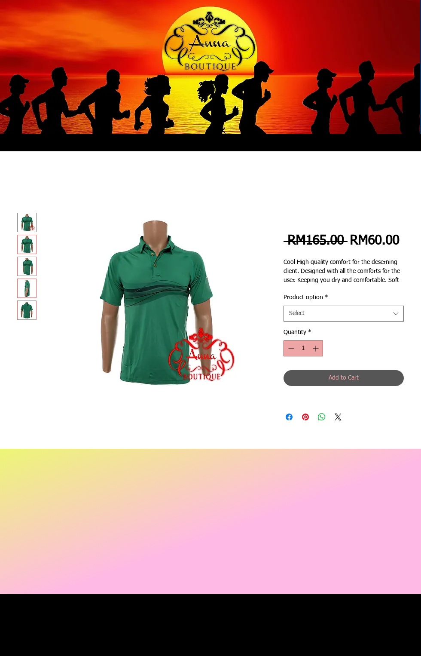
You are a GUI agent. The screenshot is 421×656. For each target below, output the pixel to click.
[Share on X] (338, 417)
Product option (306, 297)
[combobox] (344, 314)
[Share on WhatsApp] (322, 417)
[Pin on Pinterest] (305, 417)
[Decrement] (290, 348)
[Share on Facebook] (289, 417)
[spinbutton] (303, 348)
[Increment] (316, 348)
